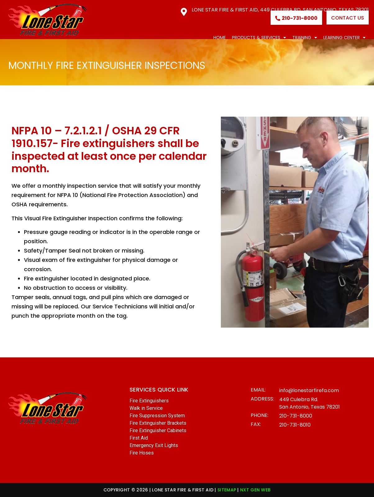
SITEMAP (226, 490)
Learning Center (344, 37)
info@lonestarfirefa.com (309, 390)
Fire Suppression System (157, 416)
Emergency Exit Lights (154, 445)
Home (219, 37)
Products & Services (259, 37)
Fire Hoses (142, 453)
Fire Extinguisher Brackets (158, 423)
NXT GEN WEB (255, 490)
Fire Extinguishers (149, 401)
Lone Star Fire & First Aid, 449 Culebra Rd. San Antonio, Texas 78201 (280, 9)
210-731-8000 (295, 415)
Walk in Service (146, 408)
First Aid (139, 438)
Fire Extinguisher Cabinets (158, 430)
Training (304, 37)
